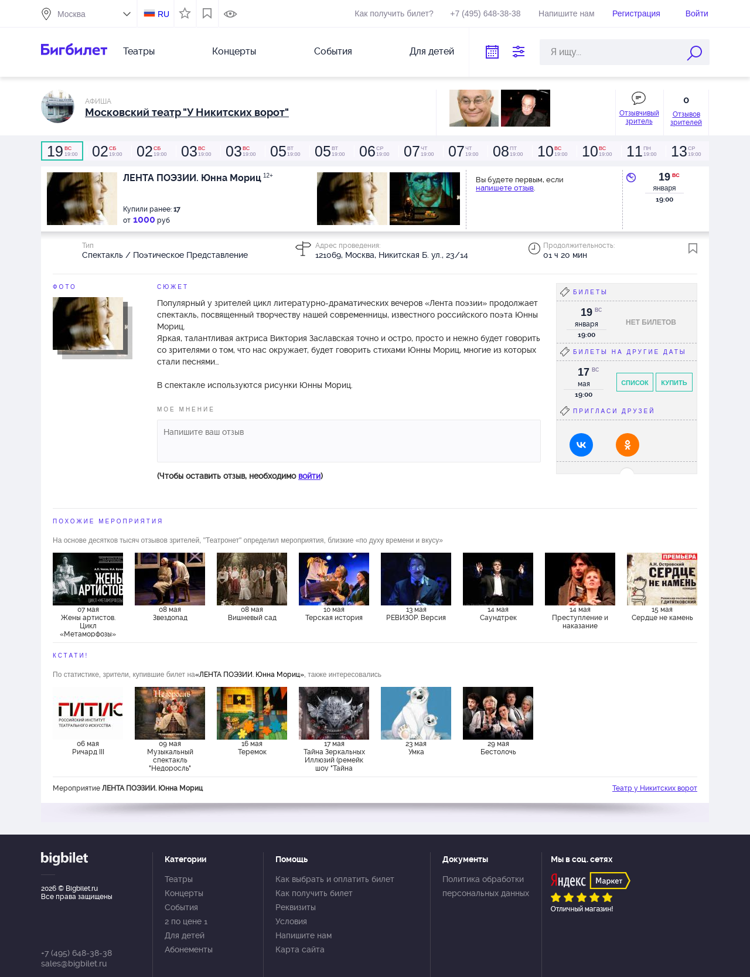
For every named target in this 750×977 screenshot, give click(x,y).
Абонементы (189, 949)
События (333, 51)
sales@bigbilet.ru (74, 963)
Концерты (234, 51)
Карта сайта (300, 949)
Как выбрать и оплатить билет (334, 879)
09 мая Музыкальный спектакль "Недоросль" (170, 755)
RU (163, 14)
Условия (291, 921)
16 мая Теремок (252, 748)
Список (635, 382)
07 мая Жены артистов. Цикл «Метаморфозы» (88, 621)
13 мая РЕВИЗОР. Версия (416, 613)
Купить (674, 382)
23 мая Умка (416, 748)
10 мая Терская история (334, 613)
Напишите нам (566, 13)
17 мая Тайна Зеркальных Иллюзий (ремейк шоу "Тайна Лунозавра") (334, 755)
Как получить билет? (393, 13)
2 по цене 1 (186, 921)
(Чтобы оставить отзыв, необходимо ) (240, 476)
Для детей (432, 51)
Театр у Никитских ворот (654, 788)
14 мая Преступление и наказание (580, 617)
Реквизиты (295, 907)
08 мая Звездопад (170, 613)
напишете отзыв (505, 187)
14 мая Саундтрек (498, 613)
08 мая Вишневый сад (252, 613)
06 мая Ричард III (88, 748)
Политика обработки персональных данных (485, 886)
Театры (139, 51)
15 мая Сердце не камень (662, 613)
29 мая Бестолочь (498, 748)
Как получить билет (314, 893)
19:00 (62, 151)
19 (664, 177)
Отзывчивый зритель (639, 117)
